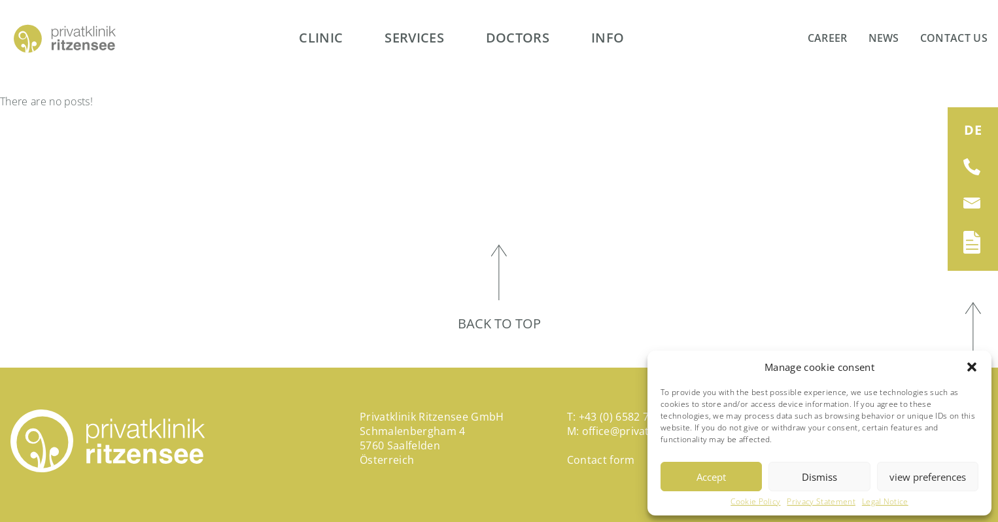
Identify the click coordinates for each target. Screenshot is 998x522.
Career (828, 38)
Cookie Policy (755, 502)
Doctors (517, 37)
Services (414, 37)
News (884, 38)
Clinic (321, 37)
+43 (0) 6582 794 (620, 416)
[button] (971, 367)
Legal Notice (885, 502)
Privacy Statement (821, 502)
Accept (711, 476)
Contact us (954, 38)
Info (607, 37)
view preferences (927, 476)
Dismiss (819, 476)
